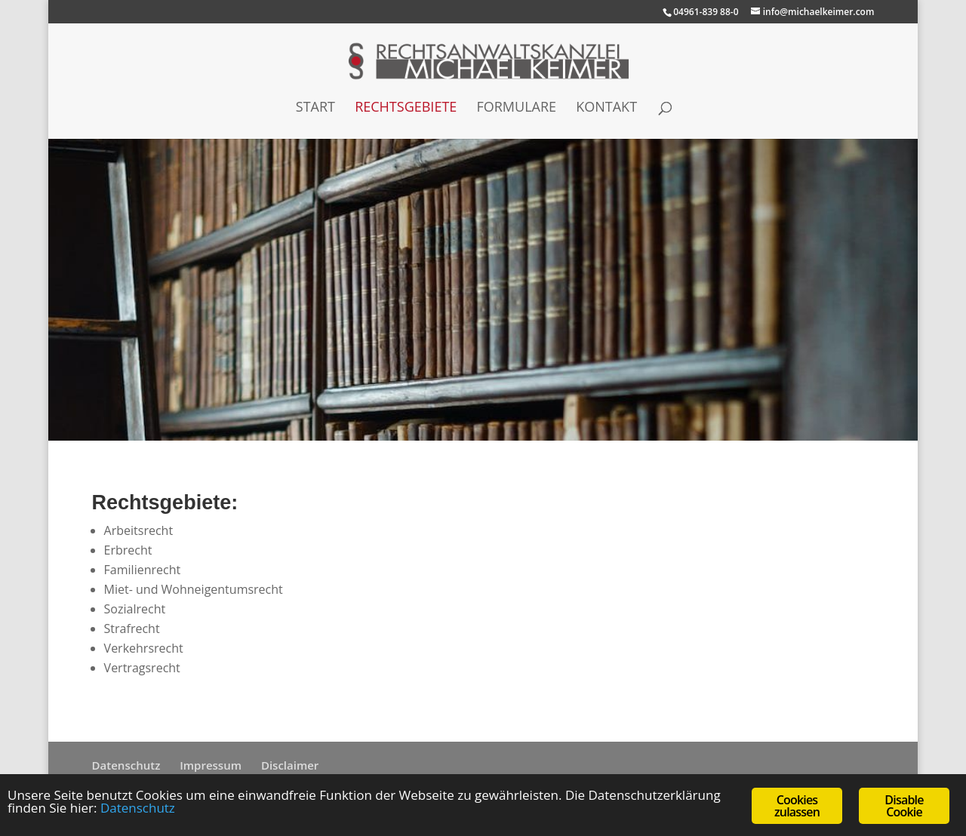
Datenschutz (126, 765)
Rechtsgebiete (406, 108)
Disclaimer (289, 765)
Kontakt (606, 108)
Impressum (211, 765)
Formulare (516, 108)
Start (315, 108)
